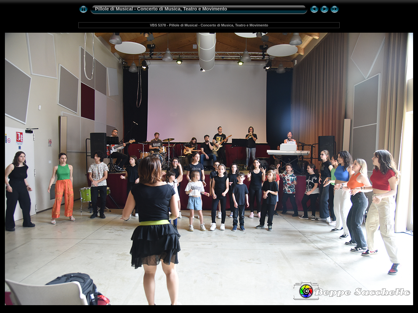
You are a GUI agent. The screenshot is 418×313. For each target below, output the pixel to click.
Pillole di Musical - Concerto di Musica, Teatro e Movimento (161, 8)
